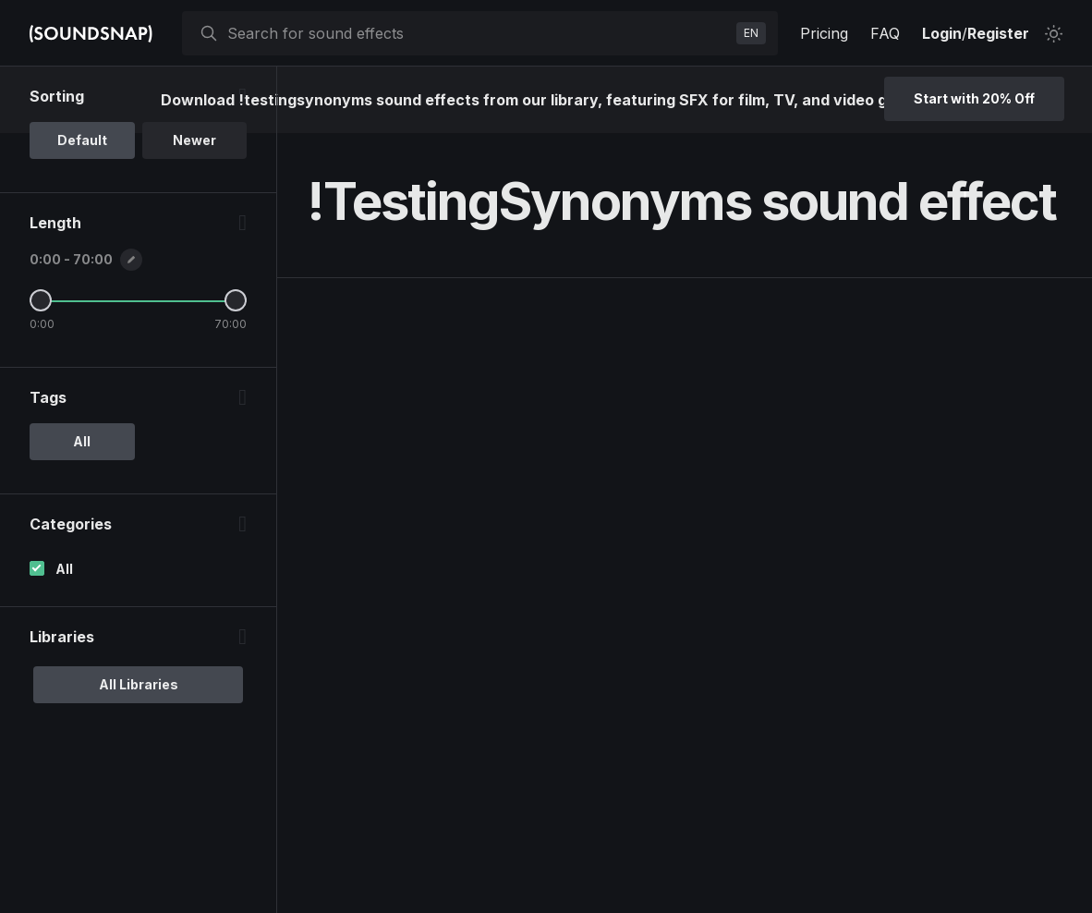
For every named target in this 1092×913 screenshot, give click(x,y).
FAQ (885, 33)
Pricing (824, 33)
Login (942, 33)
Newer (194, 140)
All (64, 569)
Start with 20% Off (974, 98)
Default (82, 140)
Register (998, 33)
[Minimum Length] (41, 300)
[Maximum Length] (235, 300)
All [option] (82, 441)
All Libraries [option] (138, 684)
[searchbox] (478, 33)
